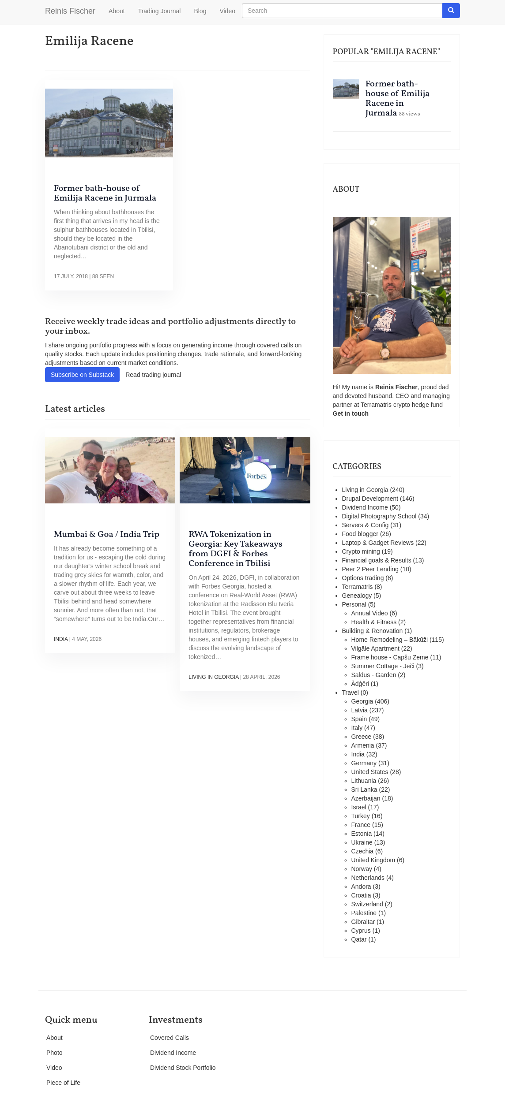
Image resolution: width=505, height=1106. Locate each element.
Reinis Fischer (70, 11)
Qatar (359, 939)
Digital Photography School (379, 516)
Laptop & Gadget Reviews (378, 542)
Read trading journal (153, 374)
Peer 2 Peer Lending (370, 569)
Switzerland (367, 904)
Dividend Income (365, 507)
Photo (54, 1052)
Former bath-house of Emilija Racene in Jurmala (105, 193)
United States (369, 771)
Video (227, 11)
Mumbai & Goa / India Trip (106, 535)
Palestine (364, 912)
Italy (357, 727)
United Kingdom (373, 860)
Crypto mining (361, 551)
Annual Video (369, 613)
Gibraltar (363, 921)
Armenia (362, 745)
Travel (350, 692)
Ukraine (362, 842)
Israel (358, 807)
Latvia (359, 710)
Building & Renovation (372, 630)
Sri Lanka (364, 789)
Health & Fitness (374, 622)
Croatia (361, 895)
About (117, 11)
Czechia (362, 851)
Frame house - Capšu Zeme (390, 657)
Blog (200, 11)
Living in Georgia (213, 677)
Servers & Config (365, 525)
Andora (361, 886)
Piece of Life (63, 1082)
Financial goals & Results (376, 560)
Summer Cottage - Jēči (383, 666)
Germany (364, 763)
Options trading (363, 577)
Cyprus (361, 930)
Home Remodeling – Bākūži (389, 639)
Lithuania (364, 780)
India (61, 639)
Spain (359, 718)
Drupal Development (370, 498)
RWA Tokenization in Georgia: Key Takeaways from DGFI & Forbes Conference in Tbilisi (235, 549)
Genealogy (357, 595)
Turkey (360, 815)
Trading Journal (159, 11)
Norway (361, 868)
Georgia (362, 701)
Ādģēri (360, 683)
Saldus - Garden (373, 674)
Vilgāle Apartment (375, 648)
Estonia (361, 833)
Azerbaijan (366, 798)
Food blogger (360, 533)
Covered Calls (169, 1037)
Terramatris (377, 404)
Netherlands (368, 877)
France (361, 824)
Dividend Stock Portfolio (183, 1067)
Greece (361, 736)
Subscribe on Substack (82, 374)
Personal (354, 604)
